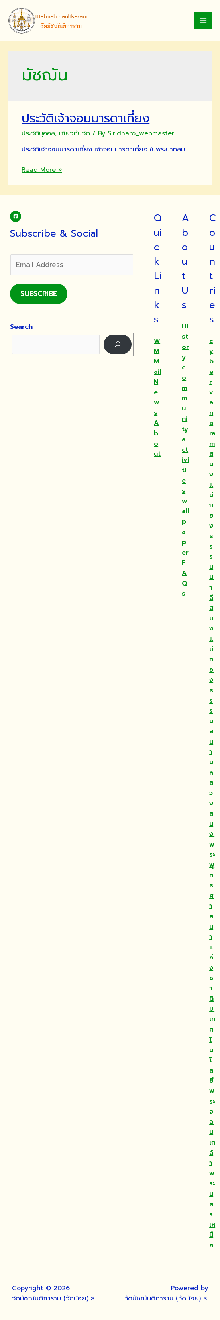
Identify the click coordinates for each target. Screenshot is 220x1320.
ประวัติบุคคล (38, 133)
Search (21, 327)
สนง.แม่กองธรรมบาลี (211, 525)
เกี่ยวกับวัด (74, 133)
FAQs (184, 578)
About (157, 438)
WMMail (157, 356)
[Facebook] (15, 216)
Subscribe (38, 293)
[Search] (118, 344)
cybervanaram (212, 392)
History (185, 342)
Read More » (42, 170)
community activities (185, 429)
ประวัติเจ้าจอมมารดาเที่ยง (85, 118)
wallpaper (185, 526)
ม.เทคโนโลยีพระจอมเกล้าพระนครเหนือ (212, 1127)
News (156, 397)
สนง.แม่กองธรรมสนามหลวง (211, 705)
